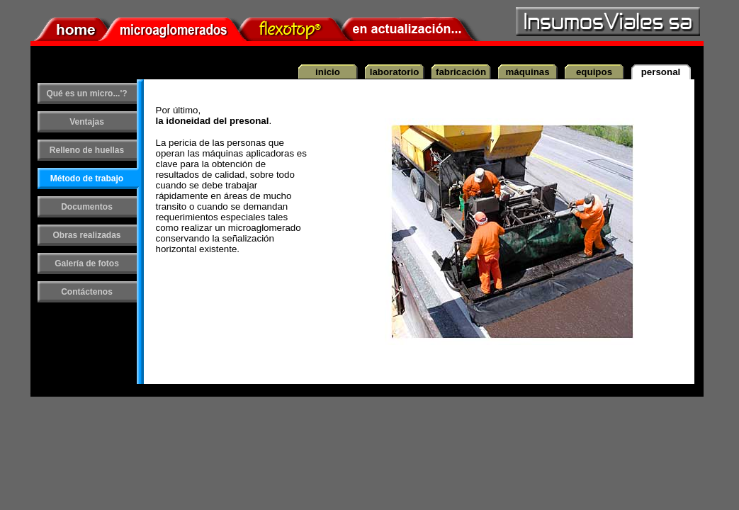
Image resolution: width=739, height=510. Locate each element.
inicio (327, 72)
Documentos (87, 207)
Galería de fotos (87, 263)
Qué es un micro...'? (86, 93)
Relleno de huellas (87, 150)
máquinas (527, 72)
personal (661, 72)
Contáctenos (87, 292)
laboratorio (394, 72)
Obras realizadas (86, 235)
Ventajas (86, 122)
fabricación (461, 72)
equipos (594, 72)
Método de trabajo (86, 178)
